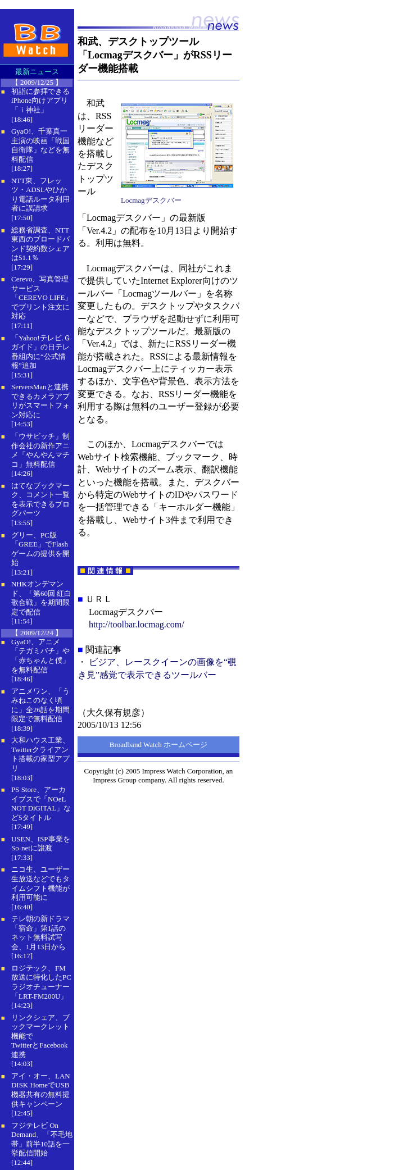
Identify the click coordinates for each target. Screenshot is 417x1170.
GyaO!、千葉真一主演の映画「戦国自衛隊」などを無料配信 (40, 145)
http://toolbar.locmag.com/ (136, 624)
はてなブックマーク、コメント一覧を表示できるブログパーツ (40, 499)
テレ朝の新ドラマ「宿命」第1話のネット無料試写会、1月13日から (40, 932)
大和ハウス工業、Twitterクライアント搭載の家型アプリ (40, 754)
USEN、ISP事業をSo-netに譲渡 (40, 844)
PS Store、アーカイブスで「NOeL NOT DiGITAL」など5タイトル (41, 803)
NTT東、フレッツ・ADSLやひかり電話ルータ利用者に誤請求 (40, 194)
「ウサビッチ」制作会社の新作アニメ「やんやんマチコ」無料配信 (40, 450)
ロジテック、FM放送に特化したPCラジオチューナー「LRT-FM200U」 (41, 982)
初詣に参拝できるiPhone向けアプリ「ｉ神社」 (40, 100)
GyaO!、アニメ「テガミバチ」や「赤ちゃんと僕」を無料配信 (40, 656)
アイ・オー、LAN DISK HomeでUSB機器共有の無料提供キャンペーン (40, 1090)
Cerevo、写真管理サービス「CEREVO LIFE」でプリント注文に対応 (41, 297)
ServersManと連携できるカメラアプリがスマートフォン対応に (40, 401)
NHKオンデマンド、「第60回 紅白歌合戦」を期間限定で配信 (41, 598)
